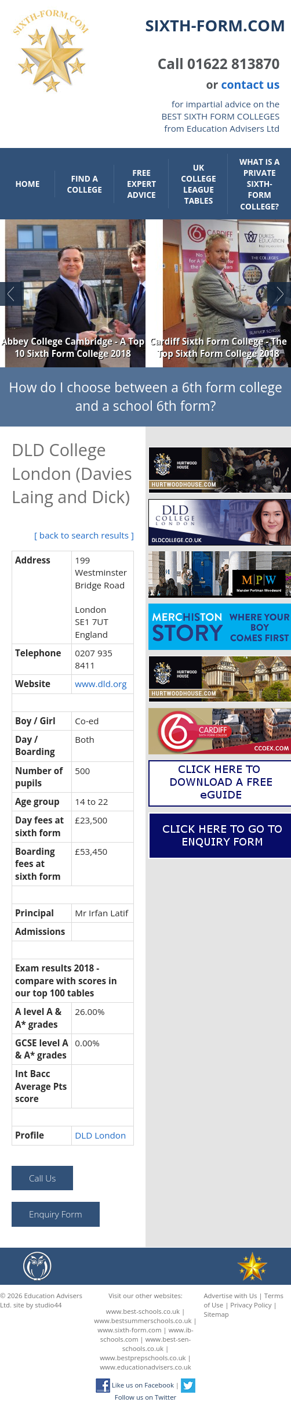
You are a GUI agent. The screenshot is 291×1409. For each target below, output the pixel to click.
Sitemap (215, 1314)
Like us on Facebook (135, 1385)
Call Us (42, 1178)
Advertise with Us (230, 1295)
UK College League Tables (198, 184)
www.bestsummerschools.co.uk (142, 1320)
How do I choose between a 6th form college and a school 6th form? (145, 396)
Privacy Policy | (253, 1304)
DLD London (100, 1135)
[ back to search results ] (84, 535)
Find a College (84, 184)
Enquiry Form (55, 1214)
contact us (250, 84)
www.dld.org (100, 683)
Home (27, 183)
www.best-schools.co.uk (143, 1311)
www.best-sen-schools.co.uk (156, 1344)
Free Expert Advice (141, 183)
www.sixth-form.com (129, 1329)
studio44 (48, 1304)
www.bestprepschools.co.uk (142, 1357)
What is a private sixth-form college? (259, 184)
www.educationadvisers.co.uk (145, 1367)
